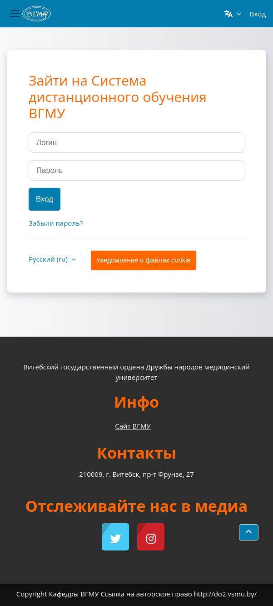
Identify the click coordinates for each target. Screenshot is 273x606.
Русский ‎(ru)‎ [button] (49, 258)
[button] (232, 13)
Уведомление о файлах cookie (143, 260)
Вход (258, 13)
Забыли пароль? (56, 222)
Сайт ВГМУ (133, 425)
